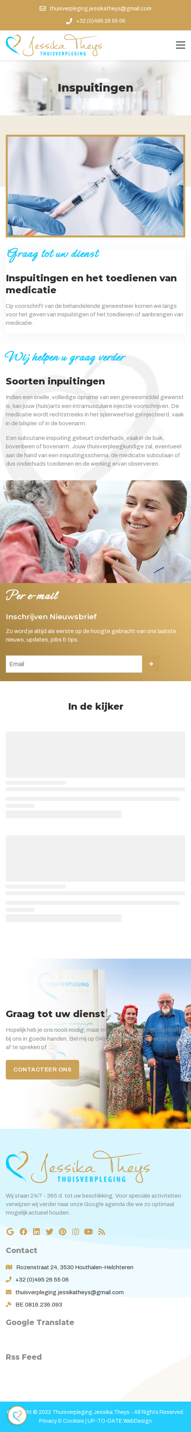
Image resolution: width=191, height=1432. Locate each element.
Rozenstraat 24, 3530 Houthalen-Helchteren (74, 1267)
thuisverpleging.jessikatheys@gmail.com (69, 1292)
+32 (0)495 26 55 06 (42, 1280)
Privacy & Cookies (61, 1421)
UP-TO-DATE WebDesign (120, 1421)
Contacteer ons (42, 1069)
